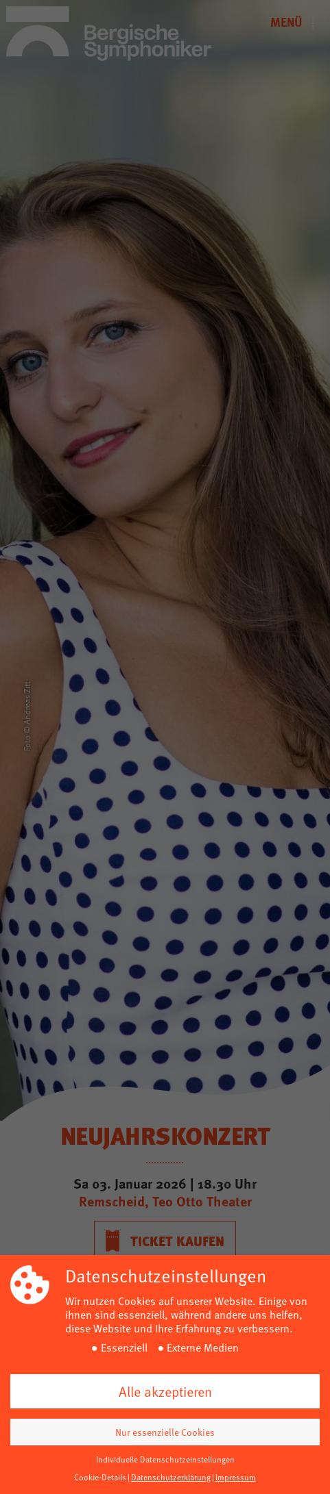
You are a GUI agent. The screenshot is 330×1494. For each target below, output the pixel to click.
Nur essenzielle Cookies (165, 1432)
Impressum (235, 1477)
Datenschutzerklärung (171, 1477)
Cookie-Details (100, 1477)
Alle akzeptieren (165, 1391)
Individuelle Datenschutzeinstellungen (165, 1459)
